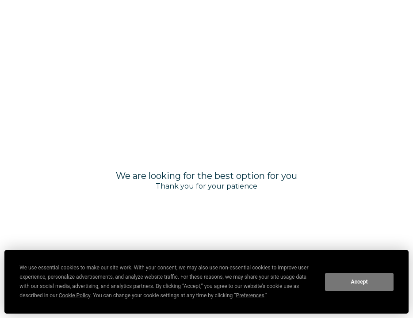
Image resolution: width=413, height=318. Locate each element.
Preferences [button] (250, 295)
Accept (359, 282)
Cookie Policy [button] (74, 295)
